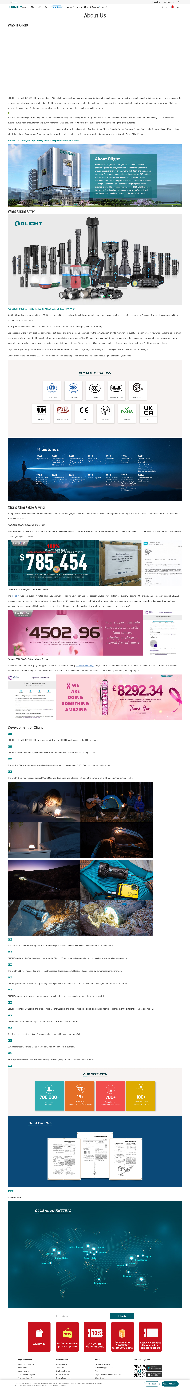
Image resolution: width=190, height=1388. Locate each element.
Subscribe (122, 1316)
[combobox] (83, 1316)
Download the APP (25, 1378)
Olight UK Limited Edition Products (108, 1374)
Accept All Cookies (170, 1384)
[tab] (33, 7)
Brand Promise (23, 1371)
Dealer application (63, 1371)
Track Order (60, 1368)
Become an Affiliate (102, 1364)
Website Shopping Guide (104, 1368)
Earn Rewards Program (26, 1374)
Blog (96, 1371)
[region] (95, 1384)
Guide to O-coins (62, 1374)
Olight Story (99, 1378)
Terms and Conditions (26, 1364)
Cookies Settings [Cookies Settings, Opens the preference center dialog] (151, 1384)
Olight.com (13, 2)
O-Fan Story (22, 1368)
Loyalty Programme (63, 1378)
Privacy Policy (61, 1364)
